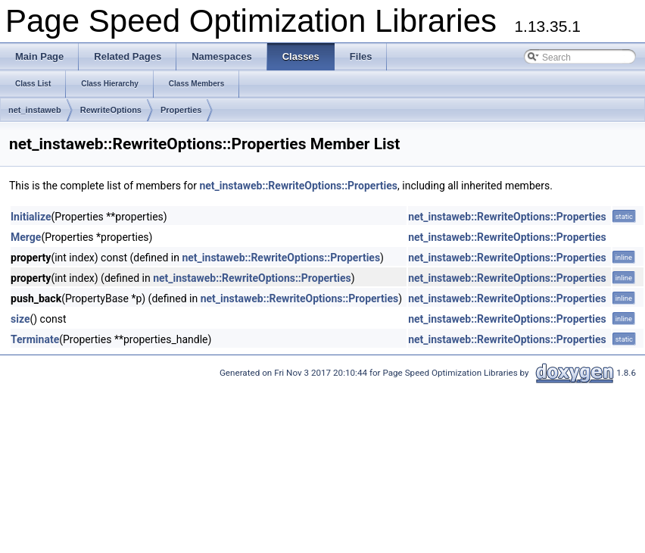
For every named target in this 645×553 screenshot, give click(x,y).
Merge (26, 237)
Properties (180, 109)
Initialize (31, 217)
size (20, 319)
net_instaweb (34, 109)
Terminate (35, 339)
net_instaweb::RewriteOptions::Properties (298, 186)
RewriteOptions (111, 109)
